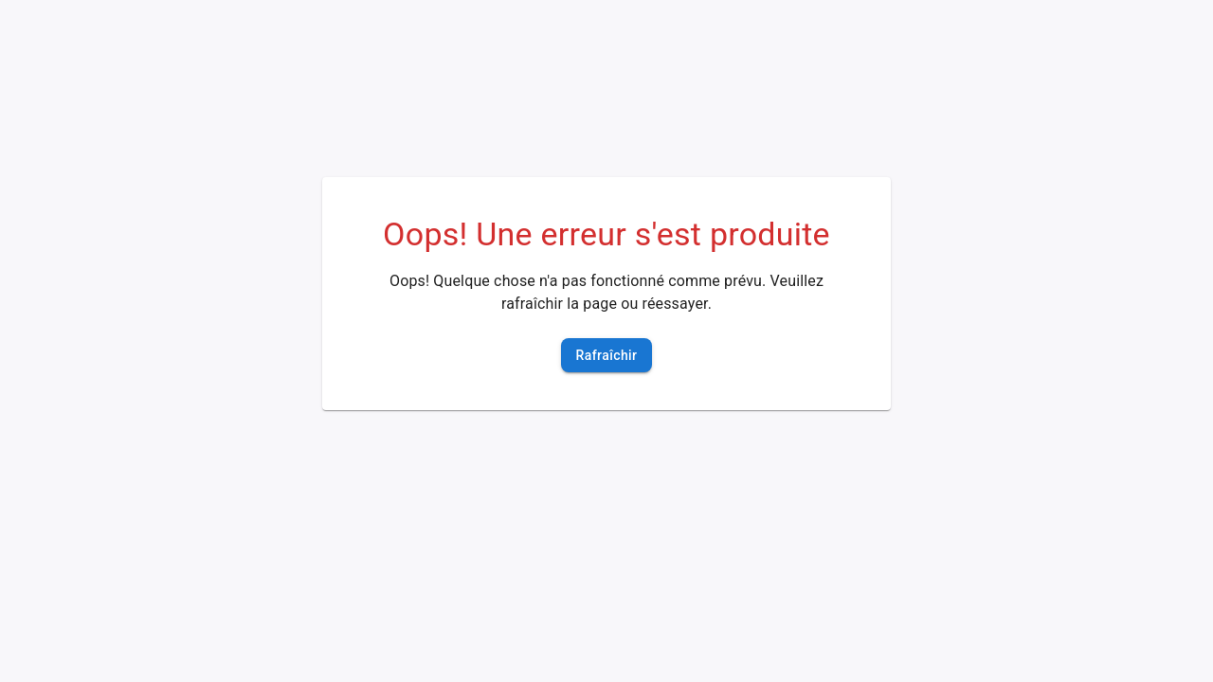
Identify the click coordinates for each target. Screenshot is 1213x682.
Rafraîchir (607, 355)
